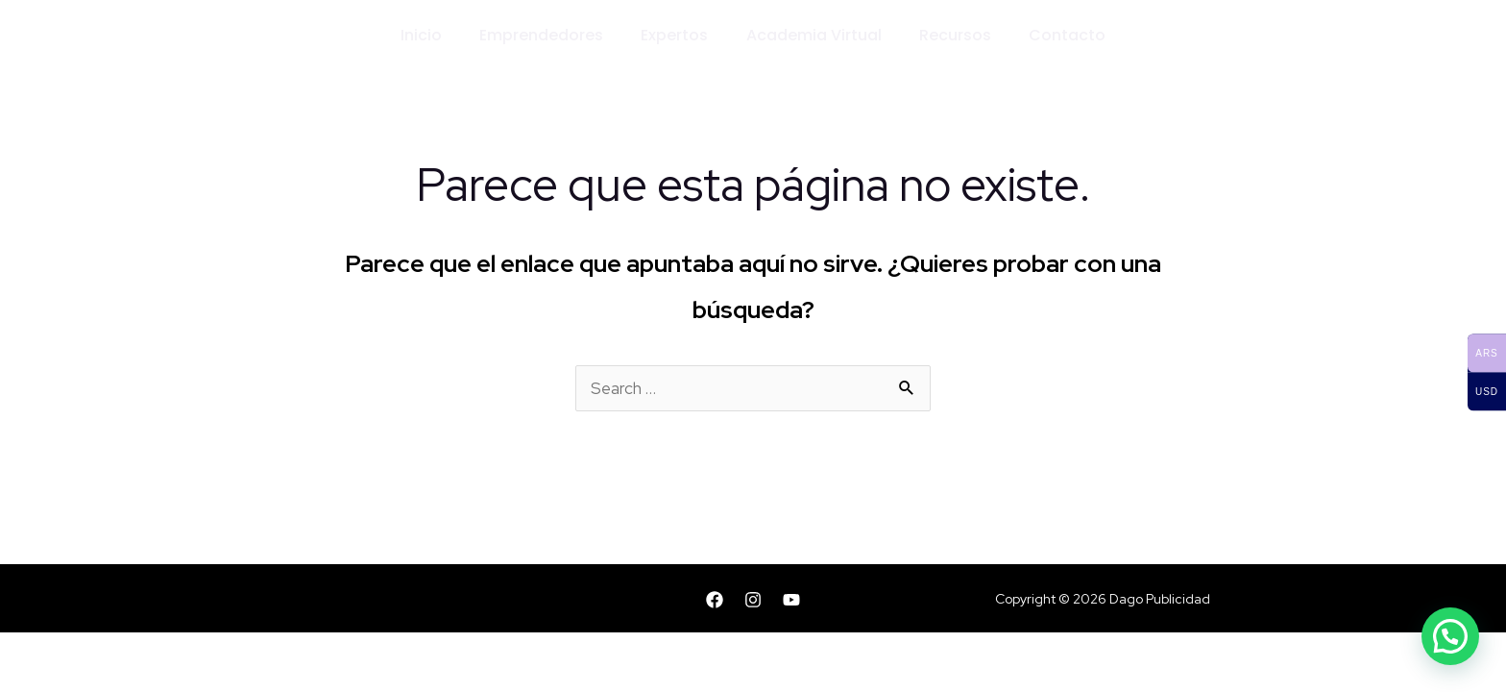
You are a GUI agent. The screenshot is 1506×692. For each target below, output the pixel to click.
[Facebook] (714, 599)
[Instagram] (753, 599)
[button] (1450, 636)
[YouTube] (791, 599)
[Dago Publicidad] (235, 34)
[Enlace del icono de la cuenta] (1284, 36)
